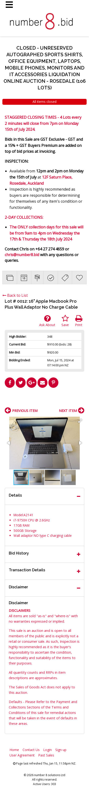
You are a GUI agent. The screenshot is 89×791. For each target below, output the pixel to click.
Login (47, 749)
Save (65, 321)
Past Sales (46, 755)
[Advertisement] (45, 399)
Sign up (60, 749)
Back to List (15, 295)
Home (14, 749)
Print (78, 321)
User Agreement (22, 755)
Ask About (47, 321)
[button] (80, 421)
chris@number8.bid (22, 254)
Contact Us (31, 749)
